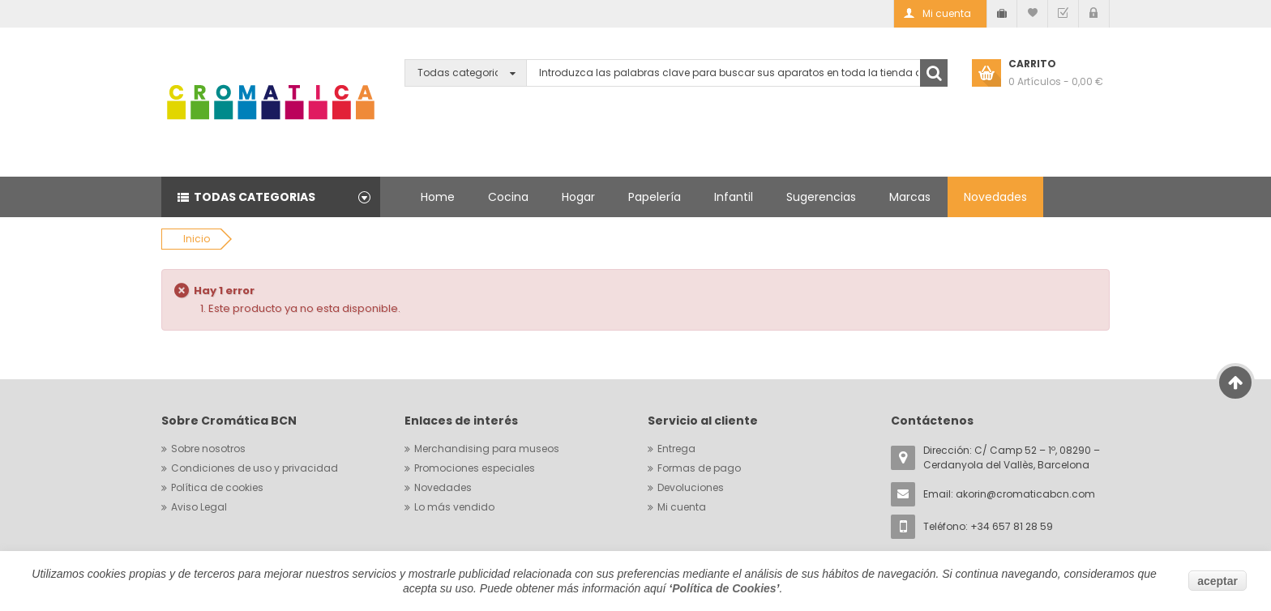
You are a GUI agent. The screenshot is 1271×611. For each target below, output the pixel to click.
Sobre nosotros (208, 448)
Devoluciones (690, 487)
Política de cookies (217, 487)
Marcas (910, 197)
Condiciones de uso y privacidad (254, 468)
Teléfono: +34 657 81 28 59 (988, 526)
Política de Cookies (724, 588)
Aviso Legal (199, 507)
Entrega (676, 448)
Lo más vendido (454, 507)
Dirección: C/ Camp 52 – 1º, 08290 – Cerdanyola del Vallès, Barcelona (1011, 457)
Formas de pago (699, 468)
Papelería (654, 197)
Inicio (196, 239)
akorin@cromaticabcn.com (1025, 494)
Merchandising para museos (486, 448)
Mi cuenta (681, 507)
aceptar (1217, 581)
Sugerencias (821, 197)
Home (438, 197)
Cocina (508, 197)
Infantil (733, 197)
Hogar (578, 197)
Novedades (995, 197)
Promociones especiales (474, 468)
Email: (1009, 494)
